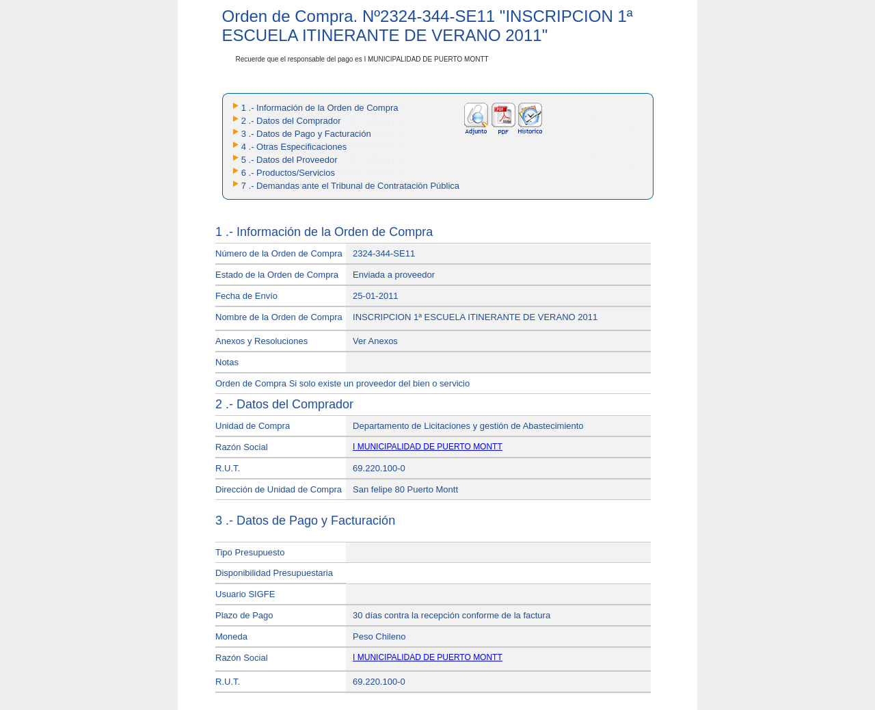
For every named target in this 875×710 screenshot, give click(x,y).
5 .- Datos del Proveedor (289, 160)
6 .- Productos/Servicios (288, 173)
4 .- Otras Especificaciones (294, 147)
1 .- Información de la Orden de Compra (320, 108)
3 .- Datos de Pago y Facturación (306, 134)
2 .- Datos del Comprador (291, 121)
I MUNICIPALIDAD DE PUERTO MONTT (427, 446)
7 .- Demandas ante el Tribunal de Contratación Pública (350, 186)
